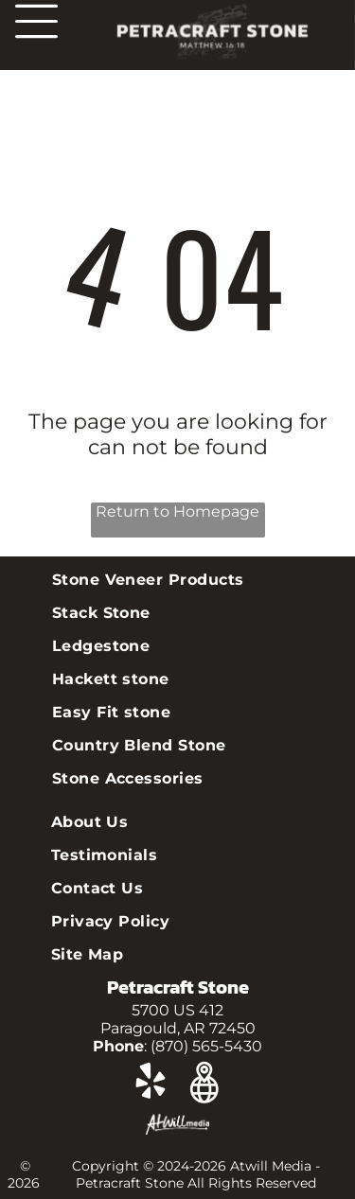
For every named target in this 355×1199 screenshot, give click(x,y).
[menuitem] (178, 579)
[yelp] (151, 1084)
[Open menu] (36, 21)
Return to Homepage (177, 511)
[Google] (205, 1084)
